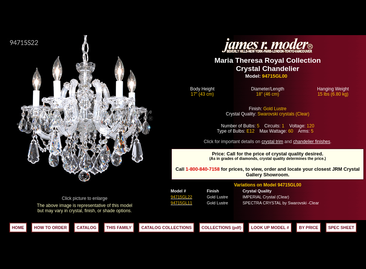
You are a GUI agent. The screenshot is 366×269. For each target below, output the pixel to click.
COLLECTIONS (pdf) (221, 227)
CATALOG (86, 227)
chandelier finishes (311, 141)
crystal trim (272, 141)
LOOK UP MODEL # (270, 227)
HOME (18, 227)
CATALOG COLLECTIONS (166, 227)
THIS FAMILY (118, 227)
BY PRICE (308, 227)
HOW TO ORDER (50, 227)
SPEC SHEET (341, 227)
